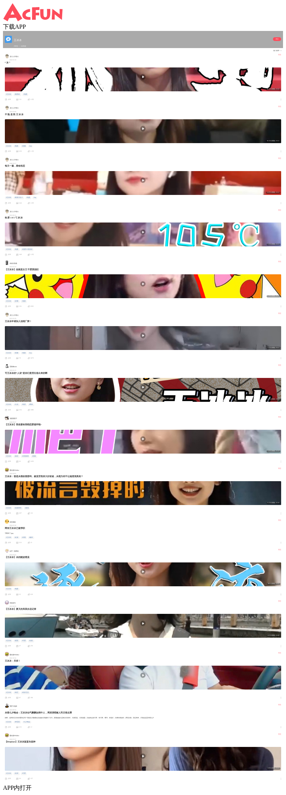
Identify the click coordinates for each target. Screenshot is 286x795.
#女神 (16, 773)
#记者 (16, 537)
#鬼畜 (25, 94)
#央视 (24, 537)
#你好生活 (25, 692)
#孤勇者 (17, 94)
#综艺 (16, 692)
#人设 (16, 404)
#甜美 (16, 640)
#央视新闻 (25, 456)
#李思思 (17, 722)
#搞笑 (16, 456)
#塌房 (24, 404)
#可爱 (24, 640)
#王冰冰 (8, 94)
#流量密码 (18, 508)
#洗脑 (24, 146)
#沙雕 (16, 301)
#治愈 (31, 640)
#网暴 (31, 404)
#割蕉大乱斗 (19, 197)
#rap (30, 146)
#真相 (27, 508)
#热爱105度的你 (27, 249)
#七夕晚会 (26, 722)
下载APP (14, 26)
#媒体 (31, 537)
